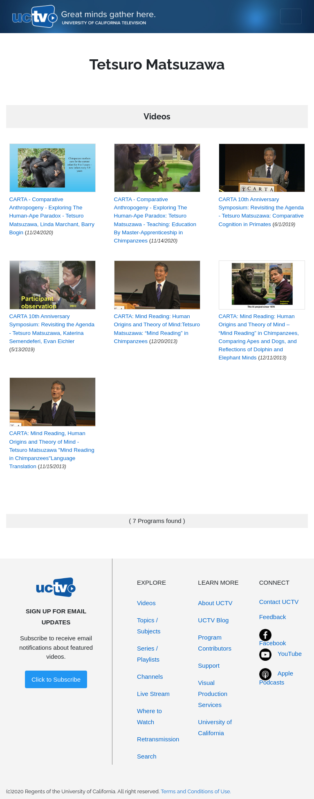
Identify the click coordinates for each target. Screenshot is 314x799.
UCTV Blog (213, 620)
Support (209, 665)
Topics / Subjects (149, 626)
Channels (150, 676)
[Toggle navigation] (291, 16)
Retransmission (158, 739)
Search (147, 756)
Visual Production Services (212, 693)
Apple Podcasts (276, 678)
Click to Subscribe (56, 679)
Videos (146, 602)
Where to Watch (149, 716)
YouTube (290, 653)
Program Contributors (214, 643)
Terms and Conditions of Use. (196, 791)
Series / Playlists (148, 654)
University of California (215, 727)
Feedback (272, 616)
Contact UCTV (279, 601)
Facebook (272, 643)
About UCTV (215, 602)
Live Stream (153, 693)
